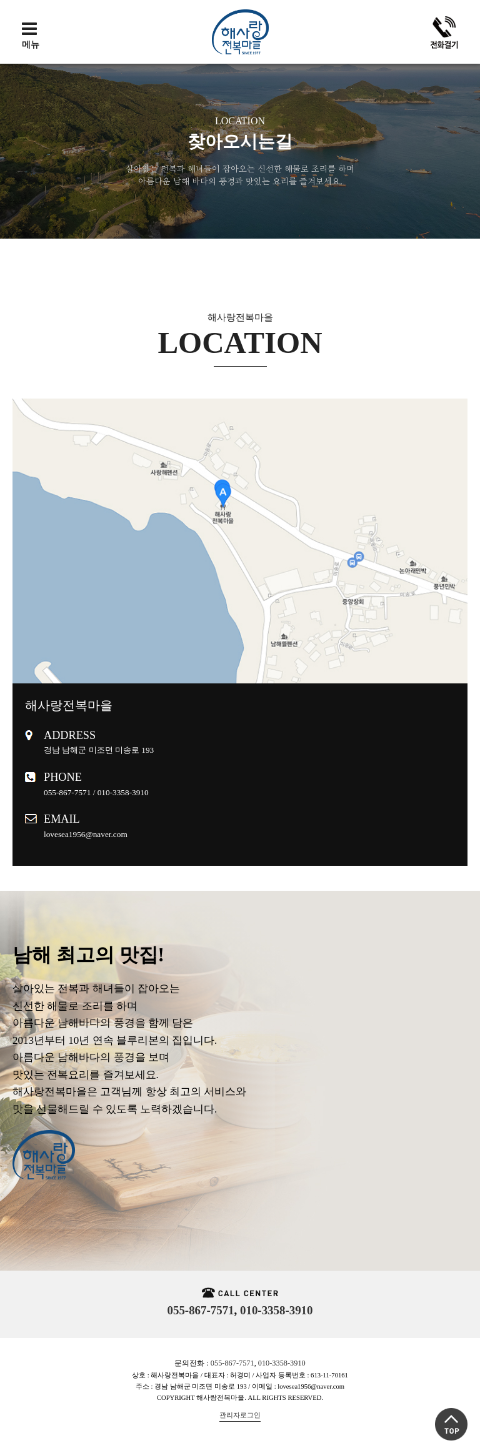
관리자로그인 (240, 1415)
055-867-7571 (201, 1310)
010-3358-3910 (276, 1310)
